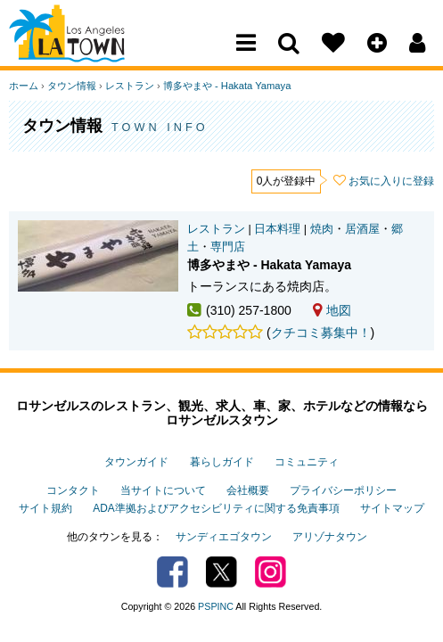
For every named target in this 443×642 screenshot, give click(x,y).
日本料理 (277, 229)
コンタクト (73, 490)
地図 (332, 310)
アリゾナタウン (329, 537)
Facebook (172, 572)
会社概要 (247, 490)
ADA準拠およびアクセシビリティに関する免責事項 (216, 508)
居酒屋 (362, 229)
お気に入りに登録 (391, 181)
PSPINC (216, 606)
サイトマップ (392, 508)
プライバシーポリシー (343, 490)
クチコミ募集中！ (321, 332)
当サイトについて (163, 490)
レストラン (129, 85)
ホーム (23, 85)
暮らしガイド (222, 462)
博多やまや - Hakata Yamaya (227, 85)
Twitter (221, 572)
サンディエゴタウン (224, 537)
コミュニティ (307, 462)
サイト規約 (45, 508)
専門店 (227, 247)
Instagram (270, 572)
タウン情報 (71, 85)
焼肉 (321, 229)
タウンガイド (136, 462)
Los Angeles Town (87, 49)
